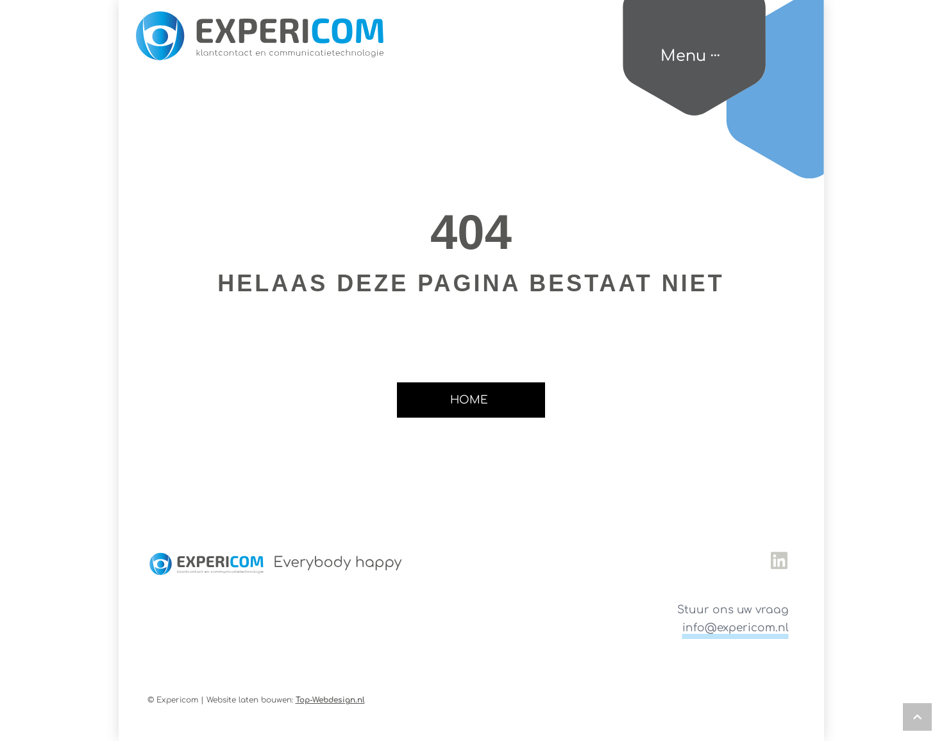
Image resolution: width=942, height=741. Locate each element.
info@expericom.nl (735, 628)
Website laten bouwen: (285, 699)
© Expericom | (176, 699)
